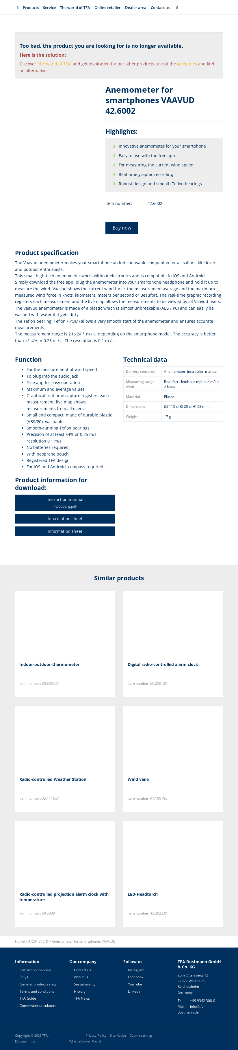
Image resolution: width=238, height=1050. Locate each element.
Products (31, 7)
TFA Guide (28, 998)
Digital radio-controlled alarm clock (163, 664)
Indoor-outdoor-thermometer (49, 664)
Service (49, 7)
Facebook (135, 976)
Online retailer (107, 7)
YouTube (135, 984)
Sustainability (84, 984)
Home (20, 941)
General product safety (38, 984)
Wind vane (138, 779)
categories (187, 64)
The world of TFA (75, 7)
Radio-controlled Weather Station (52, 779)
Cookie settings (141, 1036)
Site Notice (118, 1036)
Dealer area (135, 7)
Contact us (160, 7)
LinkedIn (134, 991)
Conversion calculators (38, 1005)
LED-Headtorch (143, 894)
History (79, 991)
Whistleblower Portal (85, 1041)
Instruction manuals (35, 970)
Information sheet (65, 518)
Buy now (122, 228)
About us (81, 976)
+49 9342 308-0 (202, 1000)
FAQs (24, 976)
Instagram (136, 970)
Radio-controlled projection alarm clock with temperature (64, 897)
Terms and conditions (37, 991)
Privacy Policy (95, 1036)
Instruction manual (65, 503)
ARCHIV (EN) (38, 941)
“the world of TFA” (54, 64)
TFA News (82, 998)
